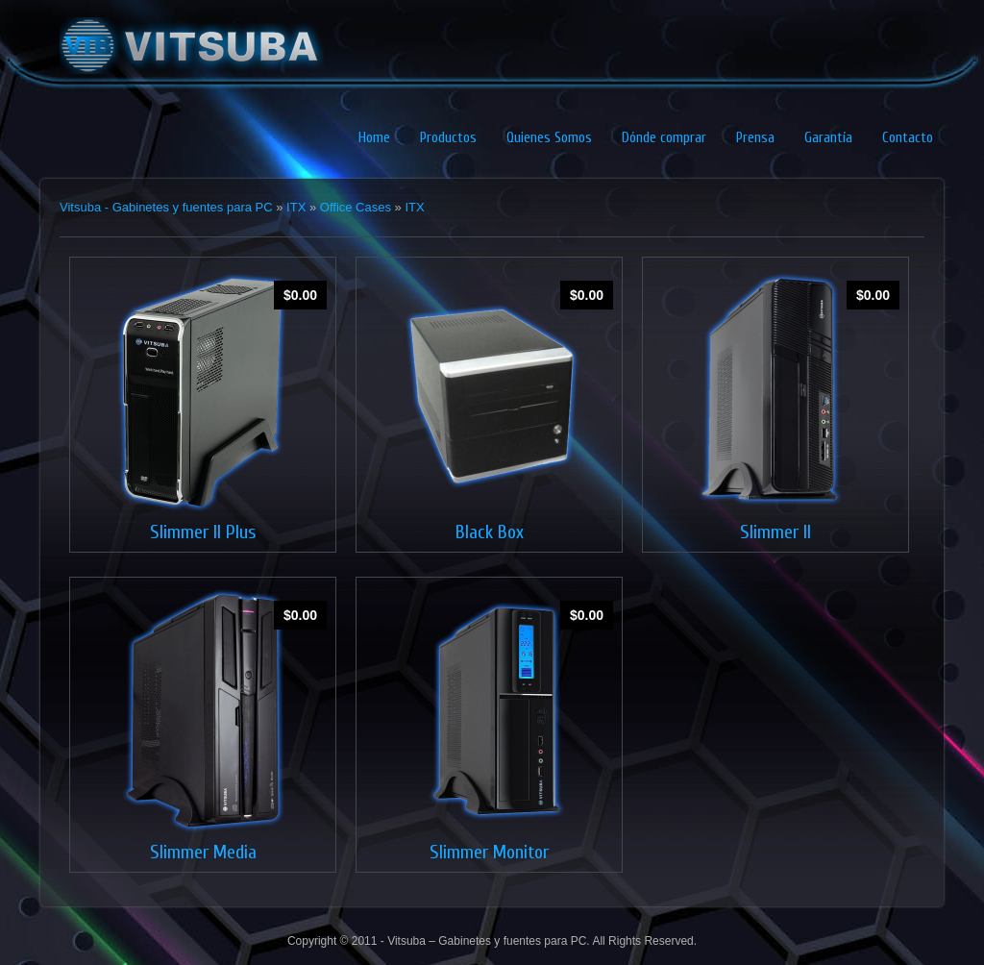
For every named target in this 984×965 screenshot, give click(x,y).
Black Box (489, 532)
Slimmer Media (203, 852)
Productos (448, 138)
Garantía (828, 138)
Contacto (907, 138)
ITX (296, 207)
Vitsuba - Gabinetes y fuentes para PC (166, 207)
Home (374, 138)
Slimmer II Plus (203, 532)
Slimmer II (775, 532)
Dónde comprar (664, 138)
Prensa (755, 138)
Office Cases (355, 207)
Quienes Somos (549, 138)
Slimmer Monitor (489, 852)
